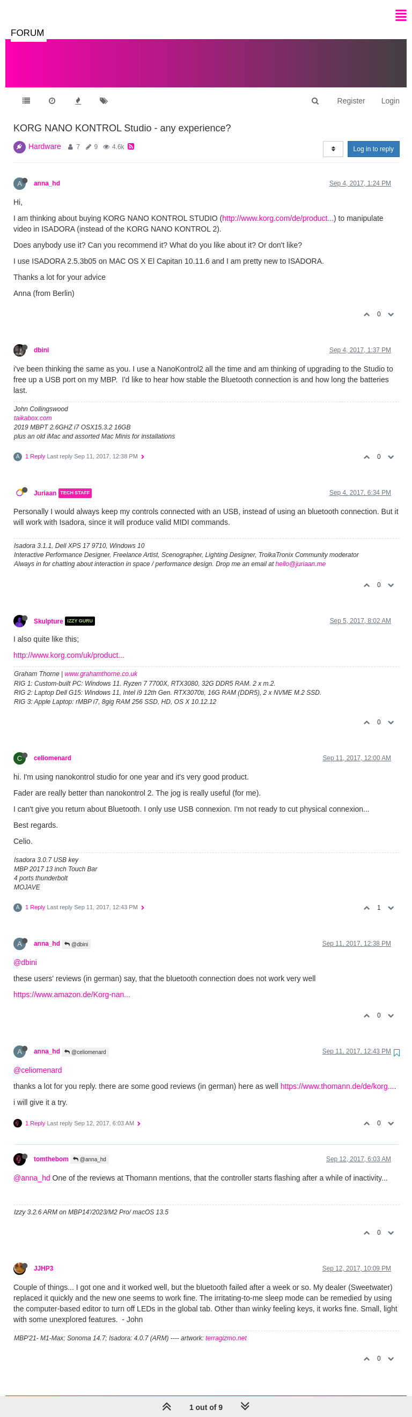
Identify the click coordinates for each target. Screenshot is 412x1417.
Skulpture (48, 610)
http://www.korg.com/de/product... (278, 207)
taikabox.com (33, 407)
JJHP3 (43, 1258)
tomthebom (51, 1148)
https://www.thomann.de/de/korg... (337, 1075)
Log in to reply (374, 138)
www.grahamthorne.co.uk (101, 663)
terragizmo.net (226, 1327)
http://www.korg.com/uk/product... (68, 644)
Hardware (44, 135)
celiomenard (52, 747)
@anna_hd (89, 1149)
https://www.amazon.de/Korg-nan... (71, 984)
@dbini (76, 934)
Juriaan (45, 482)
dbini (41, 339)
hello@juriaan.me (301, 553)
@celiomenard (85, 1041)
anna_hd (47, 172)
